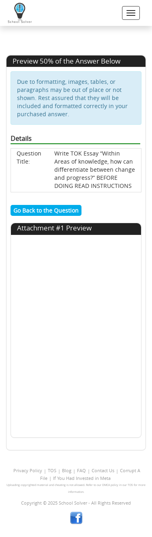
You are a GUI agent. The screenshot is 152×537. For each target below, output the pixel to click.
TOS (52, 470)
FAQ (81, 470)
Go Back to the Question (46, 210)
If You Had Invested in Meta (82, 478)
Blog (66, 470)
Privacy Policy (27, 470)
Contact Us (103, 470)
